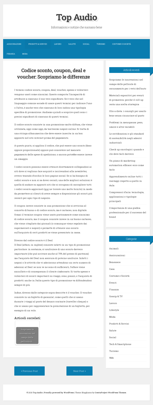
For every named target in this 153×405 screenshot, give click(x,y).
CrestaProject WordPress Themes (110, 392)
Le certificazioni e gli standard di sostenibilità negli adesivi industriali (126, 138)
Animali (114, 248)
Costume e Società (121, 44)
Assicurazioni (14, 44)
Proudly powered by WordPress (59, 392)
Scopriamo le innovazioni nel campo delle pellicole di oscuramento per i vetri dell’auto (127, 84)
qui (47, 189)
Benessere (115, 262)
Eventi (113, 282)
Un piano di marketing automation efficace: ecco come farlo (126, 165)
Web (111, 357)
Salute (72, 44)
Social (86, 44)
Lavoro (57, 44)
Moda (25, 54)
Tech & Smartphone (120, 344)
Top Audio (76, 17)
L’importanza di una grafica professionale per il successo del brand (127, 212)
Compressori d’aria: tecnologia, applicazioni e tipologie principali (126, 197)
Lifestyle (114, 309)
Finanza (11, 54)
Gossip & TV (116, 296)
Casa (112, 268)
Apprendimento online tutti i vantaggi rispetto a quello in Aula (125, 181)
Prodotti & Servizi (37, 44)
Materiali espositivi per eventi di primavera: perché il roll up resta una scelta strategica (126, 100)
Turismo (101, 44)
